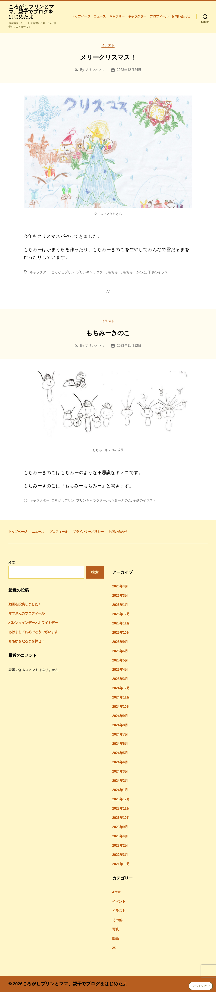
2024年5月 (120, 753)
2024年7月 (120, 734)
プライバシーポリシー (88, 531)
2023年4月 (120, 836)
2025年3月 (120, 679)
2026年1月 (120, 605)
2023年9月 (120, 827)
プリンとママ (95, 70)
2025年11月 (121, 623)
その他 (117, 920)
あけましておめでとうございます (33, 632)
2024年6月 (120, 743)
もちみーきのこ (134, 272)
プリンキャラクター (91, 272)
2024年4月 (120, 762)
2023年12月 (121, 799)
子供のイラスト (159, 272)
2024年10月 (121, 706)
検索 (11, 562)
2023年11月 (121, 808)
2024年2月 (120, 780)
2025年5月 (120, 660)
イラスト (108, 45)
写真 (115, 929)
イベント (119, 901)
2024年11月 (121, 697)
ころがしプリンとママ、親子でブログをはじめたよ (31, 11)
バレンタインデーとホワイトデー (33, 622)
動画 (115, 938)
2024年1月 (120, 790)
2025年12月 (121, 614)
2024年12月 (121, 688)
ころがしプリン (62, 272)
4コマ (116, 892)
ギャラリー (117, 16)
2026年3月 (120, 595)
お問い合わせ (180, 16)
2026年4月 (120, 586)
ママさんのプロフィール (26, 613)
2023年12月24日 (129, 70)
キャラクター (137, 16)
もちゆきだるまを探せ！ (26, 641)
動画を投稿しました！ (24, 604)
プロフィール (159, 16)
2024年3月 (120, 771)
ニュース (99, 16)
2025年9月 (120, 642)
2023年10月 (121, 817)
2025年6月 (120, 651)
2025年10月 (121, 632)
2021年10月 (121, 864)
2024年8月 (120, 725)
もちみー (114, 272)
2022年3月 (120, 855)
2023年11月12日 (129, 345)
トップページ (81, 16)
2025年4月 (120, 669)
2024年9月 (120, 716)
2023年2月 (120, 845)
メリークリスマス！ (108, 57)
